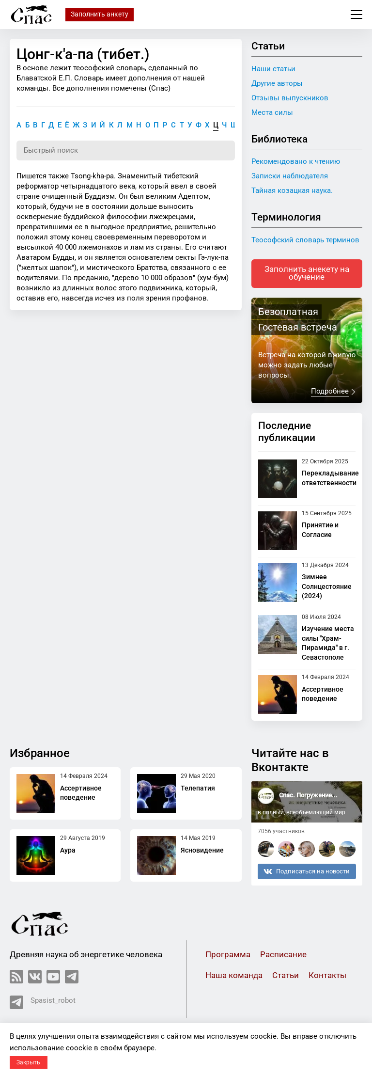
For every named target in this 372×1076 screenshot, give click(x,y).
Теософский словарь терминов (305, 240)
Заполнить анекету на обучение (306, 274)
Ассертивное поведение (81, 793)
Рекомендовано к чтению (295, 161)
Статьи (285, 976)
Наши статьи (273, 68)
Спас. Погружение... (308, 796)
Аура (68, 850)
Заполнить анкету (99, 14)
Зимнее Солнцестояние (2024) (327, 587)
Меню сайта (356, 14)
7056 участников (281, 832)
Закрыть (28, 1062)
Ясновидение (202, 850)
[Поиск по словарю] (125, 151)
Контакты (327, 976)
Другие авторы (277, 83)
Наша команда (234, 976)
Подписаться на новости (307, 872)
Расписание (283, 955)
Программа (227, 955)
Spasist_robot (43, 1003)
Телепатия (198, 788)
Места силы (272, 112)
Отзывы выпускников (289, 98)
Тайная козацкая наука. (292, 190)
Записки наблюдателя (289, 176)
